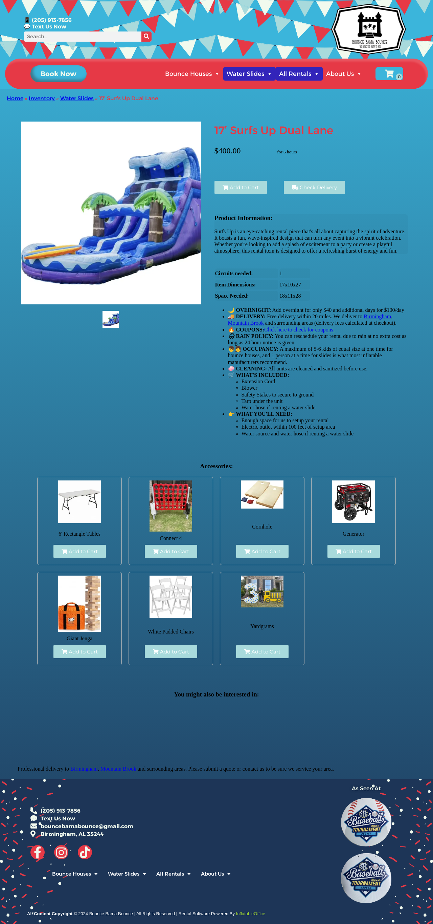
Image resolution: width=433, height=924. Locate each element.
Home (15, 98)
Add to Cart (241, 187)
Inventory (42, 98)
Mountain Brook (246, 323)
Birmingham (377, 316)
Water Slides (249, 74)
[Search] (146, 36)
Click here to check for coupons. (299, 329)
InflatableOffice (250, 913)
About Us (344, 74)
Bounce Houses (192, 74)
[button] (58, 73)
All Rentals (299, 74)
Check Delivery (314, 187)
